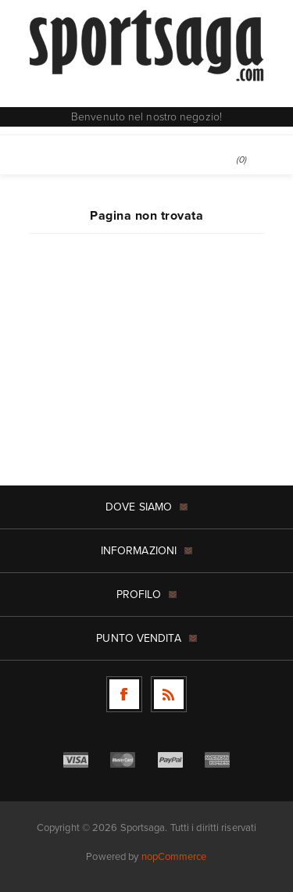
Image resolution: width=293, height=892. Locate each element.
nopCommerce (174, 856)
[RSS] (169, 694)
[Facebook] (124, 694)
